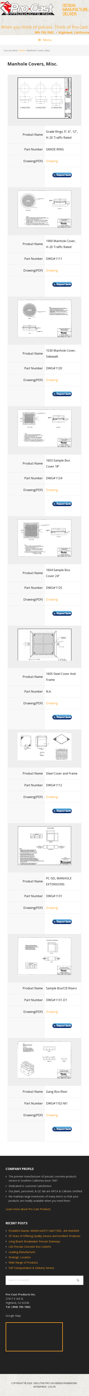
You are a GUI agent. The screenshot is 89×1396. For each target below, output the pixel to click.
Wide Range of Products (23, 1262)
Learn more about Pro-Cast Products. (28, 1209)
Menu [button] (47, 40)
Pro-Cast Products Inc (44, 9)
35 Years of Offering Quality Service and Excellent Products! (44, 1236)
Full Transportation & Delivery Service (31, 1268)
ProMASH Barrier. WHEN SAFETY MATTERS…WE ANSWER (44, 1231)
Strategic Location (20, 1257)
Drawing (52, 161)
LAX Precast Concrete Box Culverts (30, 1246)
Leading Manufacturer (22, 1252)
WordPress (39, 1386)
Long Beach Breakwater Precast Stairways (34, 1241)
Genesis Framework (65, 1383)
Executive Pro (42, 1383)
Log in (52, 1386)
